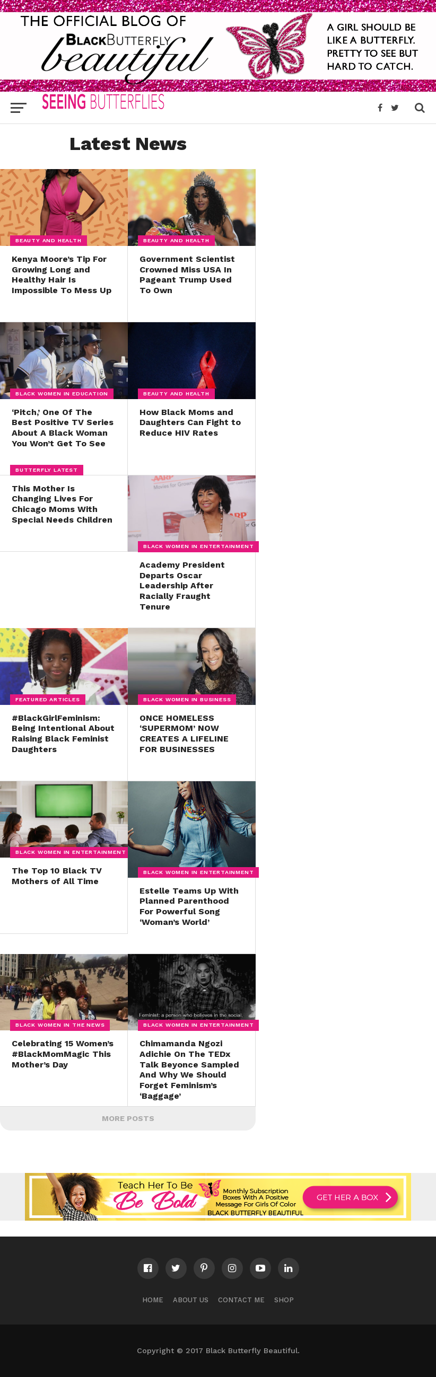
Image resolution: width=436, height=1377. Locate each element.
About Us (190, 1300)
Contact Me (241, 1300)
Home (152, 1300)
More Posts (128, 1118)
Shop (284, 1300)
